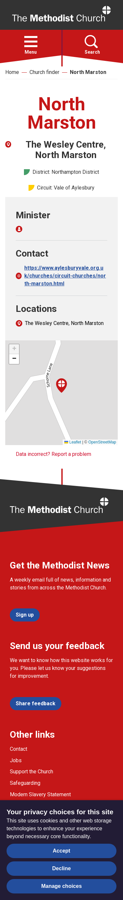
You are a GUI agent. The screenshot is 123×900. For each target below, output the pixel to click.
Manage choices (61, 886)
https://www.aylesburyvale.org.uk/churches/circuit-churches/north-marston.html (65, 276)
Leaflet (72, 442)
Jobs (16, 760)
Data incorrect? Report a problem (53, 454)
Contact (18, 749)
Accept (61, 851)
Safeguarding (25, 783)
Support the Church (31, 771)
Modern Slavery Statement (40, 794)
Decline (61, 868)
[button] (30, 41)
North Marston (88, 72)
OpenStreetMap (102, 442)
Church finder (44, 72)
